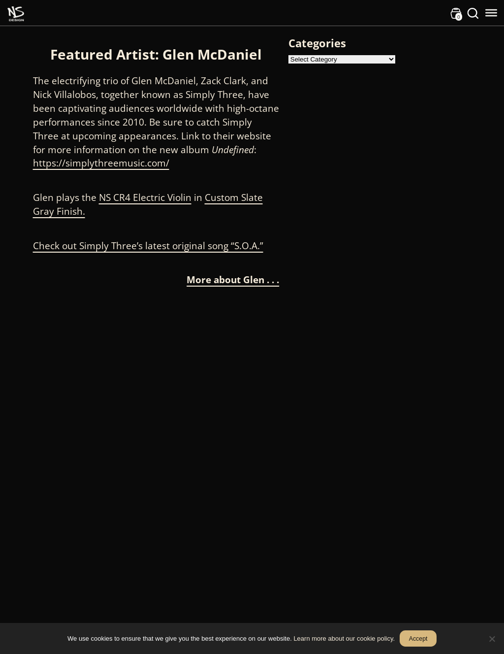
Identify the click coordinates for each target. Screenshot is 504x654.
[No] (492, 639)
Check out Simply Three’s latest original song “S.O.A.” (148, 245)
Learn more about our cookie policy (343, 638)
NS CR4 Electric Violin (145, 197)
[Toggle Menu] (491, 12)
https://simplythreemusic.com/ (101, 163)
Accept (418, 638)
